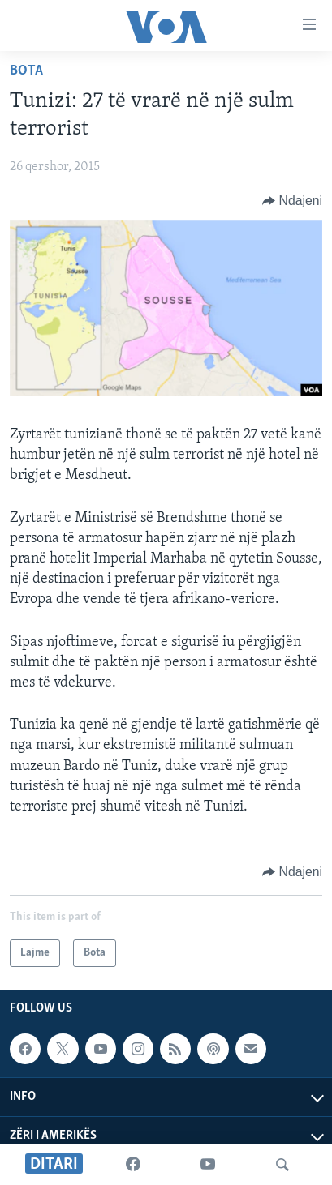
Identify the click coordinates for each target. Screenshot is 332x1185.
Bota (26, 71)
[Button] (292, 201)
